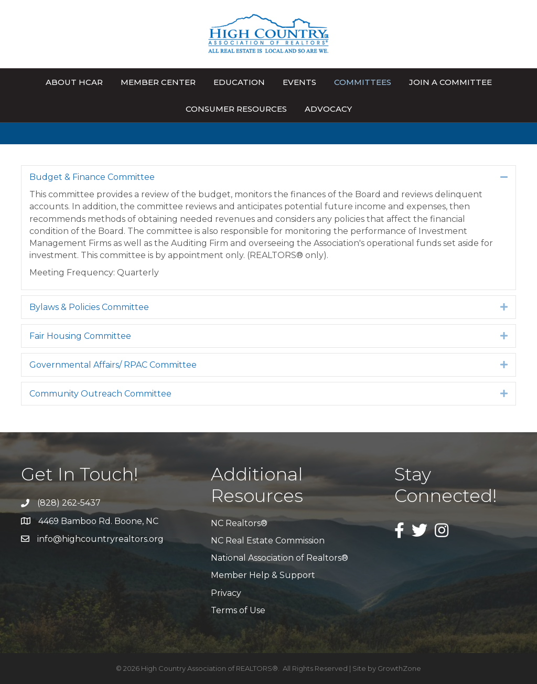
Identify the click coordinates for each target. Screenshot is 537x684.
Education (239, 82)
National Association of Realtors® (279, 558)
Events (299, 82)
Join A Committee (450, 82)
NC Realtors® (239, 523)
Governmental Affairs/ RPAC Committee (113, 365)
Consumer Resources (236, 109)
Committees (362, 82)
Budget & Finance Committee (92, 177)
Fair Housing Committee (80, 336)
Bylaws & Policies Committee (89, 307)
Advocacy (328, 109)
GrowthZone (399, 668)
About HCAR (74, 82)
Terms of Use (238, 610)
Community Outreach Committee (100, 394)
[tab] (268, 177)
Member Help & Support (263, 575)
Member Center (158, 82)
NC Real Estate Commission (268, 541)
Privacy (226, 593)
